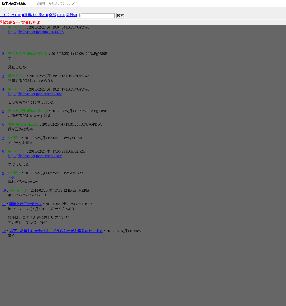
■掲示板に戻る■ (35, 15)
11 (4, 204)
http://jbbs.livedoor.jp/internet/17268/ (35, 94)
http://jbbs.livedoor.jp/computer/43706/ (36, 32)
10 (4, 190)
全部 (52, 15)
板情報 (40, 3)
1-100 (61, 15)
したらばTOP (10, 15)
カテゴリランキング (61, 3)
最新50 (71, 15)
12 (4, 231)
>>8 (11, 177)
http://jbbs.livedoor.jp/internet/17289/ (35, 156)
